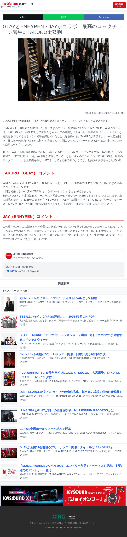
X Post (23, 17)
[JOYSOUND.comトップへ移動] (119, 5)
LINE (63, 17)
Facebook (104, 17)
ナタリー (16, 7)
